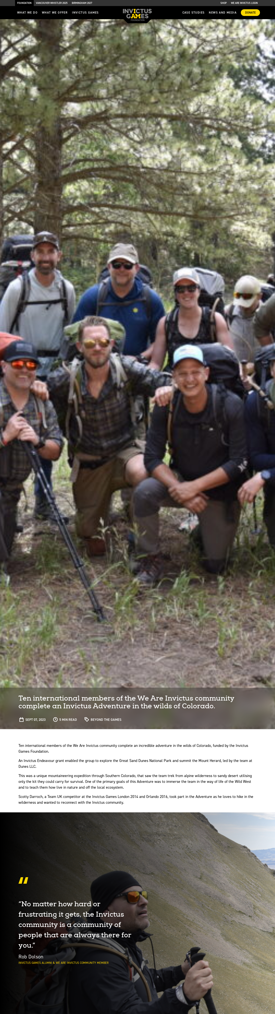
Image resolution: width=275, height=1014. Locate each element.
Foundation (24, 3)
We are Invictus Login (244, 3)
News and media (223, 13)
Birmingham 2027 (82, 3)
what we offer (55, 13)
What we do (27, 13)
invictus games (85, 13)
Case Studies (193, 13)
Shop (223, 3)
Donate (250, 13)
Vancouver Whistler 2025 (51, 3)
